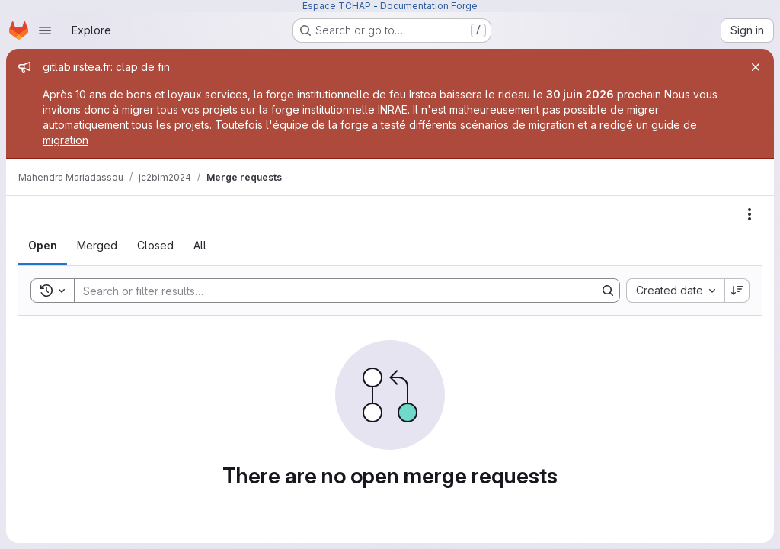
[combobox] (675, 290)
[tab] (42, 245)
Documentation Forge (429, 5)
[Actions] (749, 214)
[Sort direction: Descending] (737, 290)
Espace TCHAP (336, 5)
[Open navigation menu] (45, 30)
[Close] (755, 67)
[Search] (327, 290)
